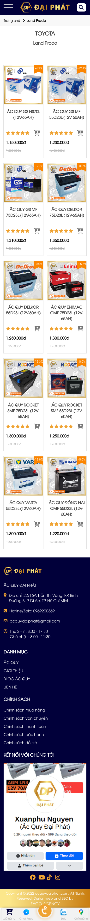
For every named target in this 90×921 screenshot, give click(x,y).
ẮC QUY (11, 662)
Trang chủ (12, 20)
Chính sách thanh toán (25, 726)
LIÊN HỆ (10, 686)
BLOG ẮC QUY (17, 678)
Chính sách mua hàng (24, 709)
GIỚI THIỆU (13, 670)
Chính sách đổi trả (20, 742)
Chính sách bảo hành (24, 734)
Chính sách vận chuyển (26, 718)
